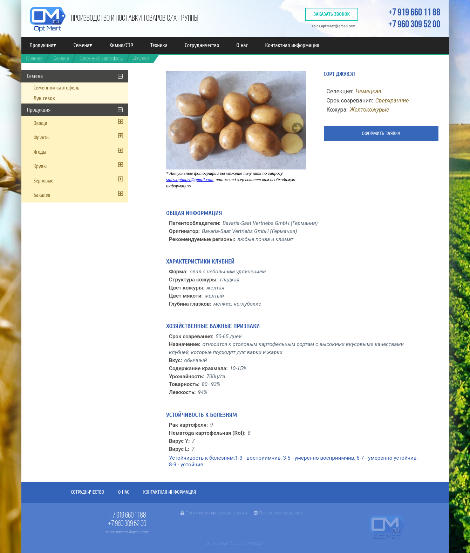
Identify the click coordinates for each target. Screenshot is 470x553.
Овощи (40, 123)
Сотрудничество (202, 45)
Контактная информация (292, 45)
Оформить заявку (381, 133)
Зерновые (44, 181)
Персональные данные (278, 513)
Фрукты (42, 138)
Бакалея (42, 195)
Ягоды (40, 152)
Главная (34, 58)
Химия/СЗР (121, 45)
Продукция (43, 45)
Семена (82, 45)
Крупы (40, 166)
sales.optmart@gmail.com (333, 26)
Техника (159, 45)
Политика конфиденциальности (213, 513)
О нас (242, 45)
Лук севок (44, 98)
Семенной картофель (101, 58)
